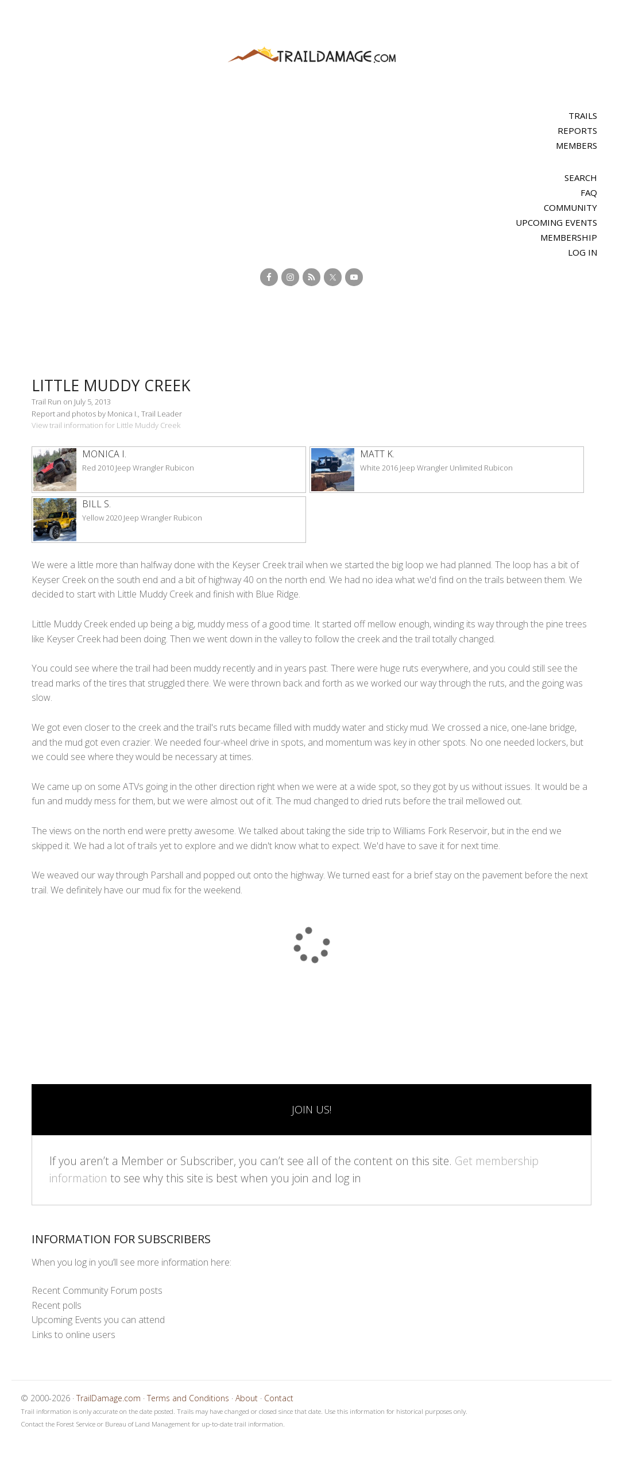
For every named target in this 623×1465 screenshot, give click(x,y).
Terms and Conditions (188, 1398)
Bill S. (96, 504)
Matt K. (377, 454)
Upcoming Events (556, 222)
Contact (278, 1398)
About (246, 1398)
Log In (582, 252)
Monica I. (104, 454)
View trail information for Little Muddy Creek (106, 425)
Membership (568, 237)
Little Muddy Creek (120, 384)
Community (570, 207)
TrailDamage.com (312, 55)
